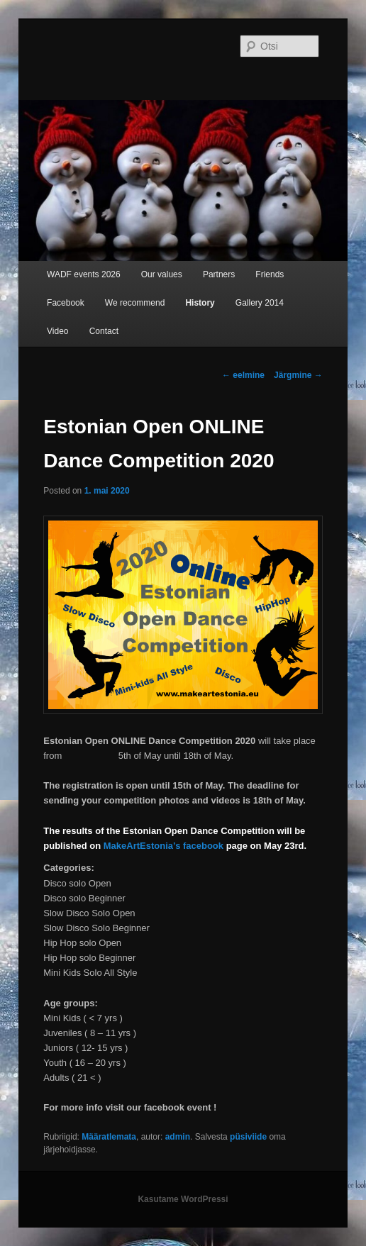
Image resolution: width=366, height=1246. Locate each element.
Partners (219, 274)
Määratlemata (109, 1137)
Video (57, 331)
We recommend (135, 303)
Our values (161, 274)
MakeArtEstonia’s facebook (163, 845)
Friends (269, 274)
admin (177, 1137)
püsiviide (248, 1137)
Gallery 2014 (259, 303)
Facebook (65, 303)
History (199, 303)
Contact (103, 331)
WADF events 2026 (84, 274)
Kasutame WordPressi (183, 1199)
